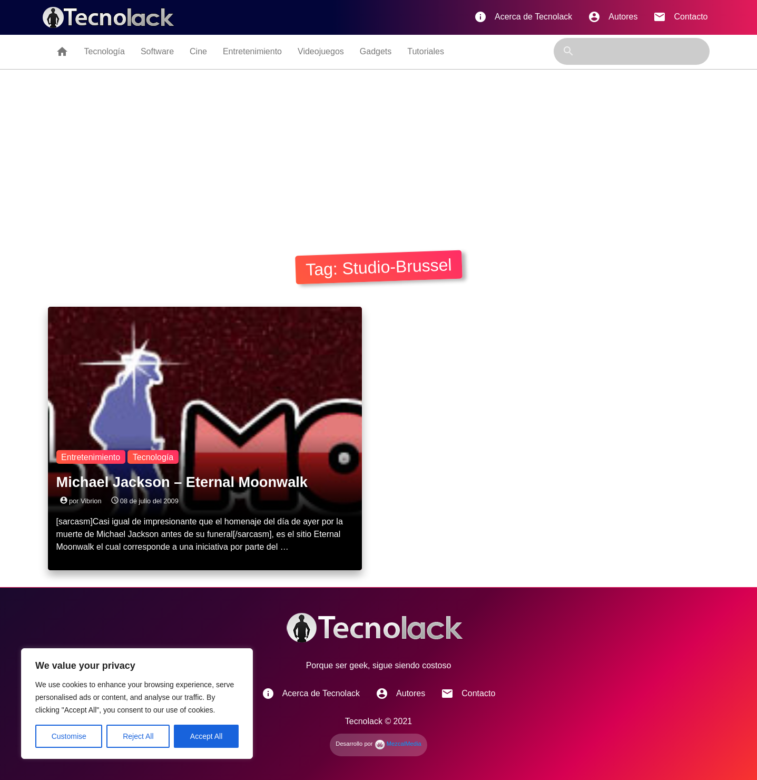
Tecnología (104, 51)
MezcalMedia (398, 743)
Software (157, 51)
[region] (137, 703)
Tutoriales (425, 51)
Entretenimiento (252, 51)
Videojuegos (321, 51)
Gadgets (375, 51)
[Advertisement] (379, 148)
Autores (612, 17)
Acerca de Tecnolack (523, 17)
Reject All (138, 736)
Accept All (206, 736)
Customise (69, 736)
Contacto (680, 17)
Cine (198, 51)
